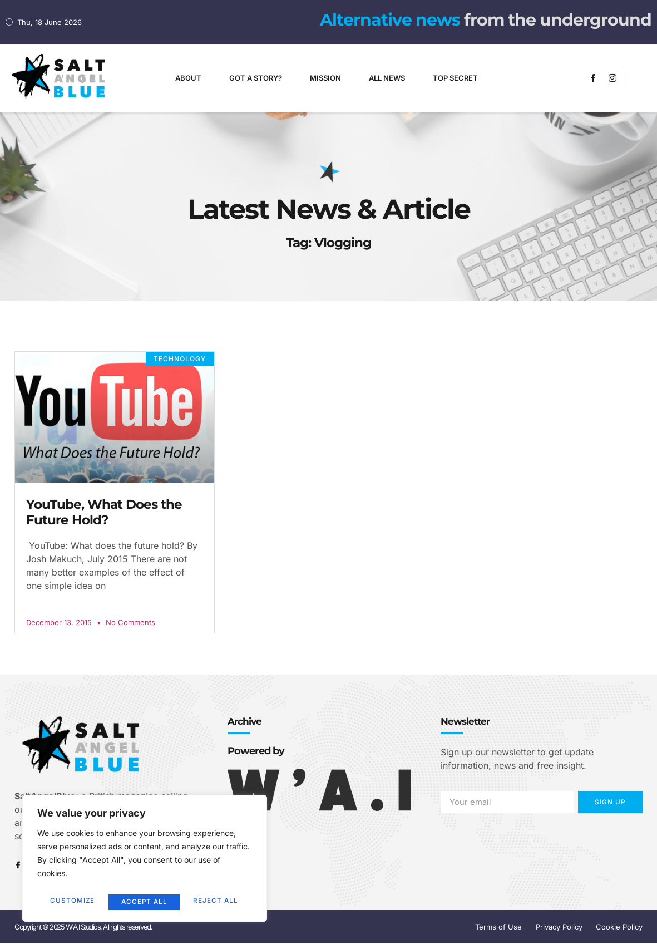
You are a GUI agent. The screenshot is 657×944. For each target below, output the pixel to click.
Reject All (143, 901)
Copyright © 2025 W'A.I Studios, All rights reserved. (83, 927)
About (188, 77)
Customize (71, 901)
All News (387, 77)
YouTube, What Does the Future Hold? (104, 512)
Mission (325, 77)
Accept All (217, 901)
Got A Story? (255, 77)
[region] (144, 861)
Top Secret (455, 77)
